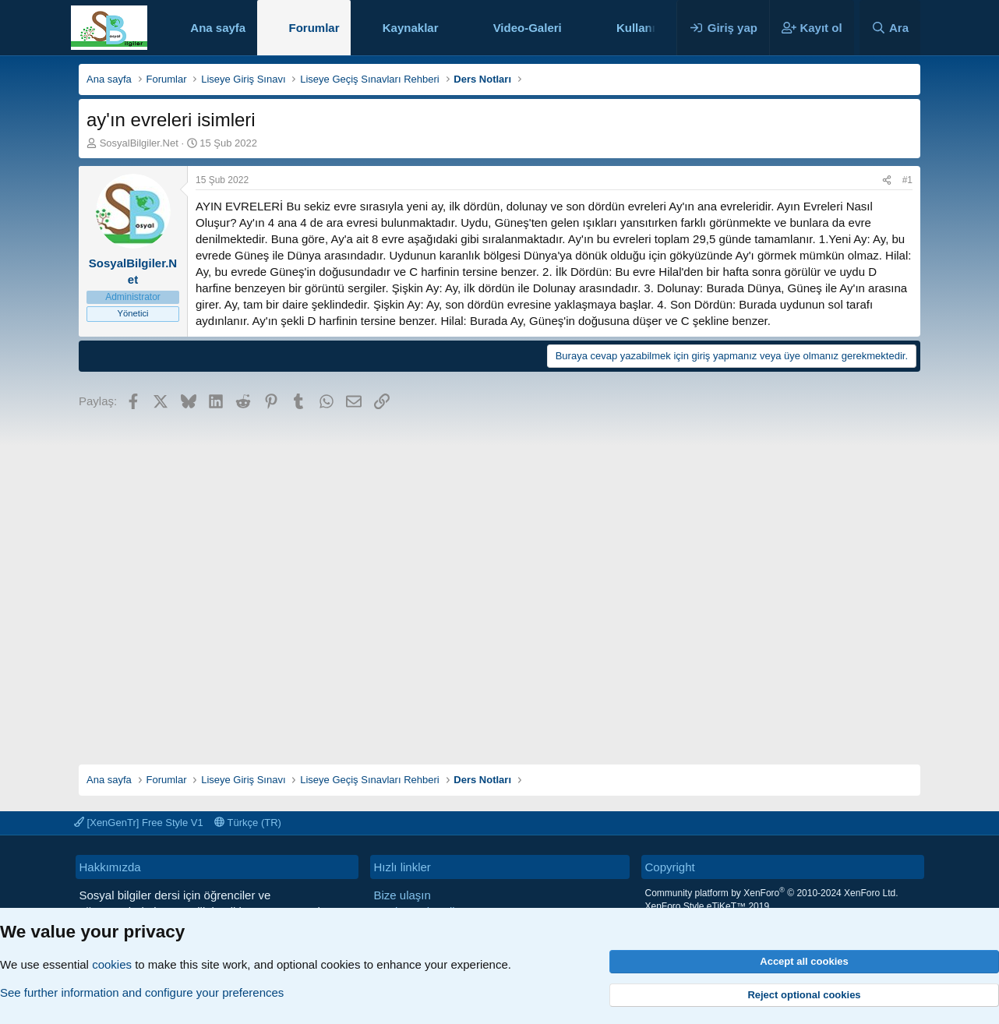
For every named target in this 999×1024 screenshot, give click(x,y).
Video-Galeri (527, 27)
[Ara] (890, 27)
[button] (450, 27)
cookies (112, 964)
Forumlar (313, 27)
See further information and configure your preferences (142, 992)
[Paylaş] (887, 180)
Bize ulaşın (402, 895)
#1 (907, 180)
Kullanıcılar (648, 27)
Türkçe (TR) (247, 822)
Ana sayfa (217, 27)
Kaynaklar (411, 27)
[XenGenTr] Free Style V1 (138, 822)
